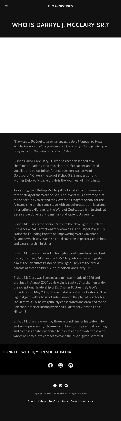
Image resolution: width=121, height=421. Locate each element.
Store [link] (64, 401)
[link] (60, 6)
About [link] (31, 401)
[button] (9, 6)
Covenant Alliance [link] (81, 401)
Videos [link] (42, 401)
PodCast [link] (54, 401)
